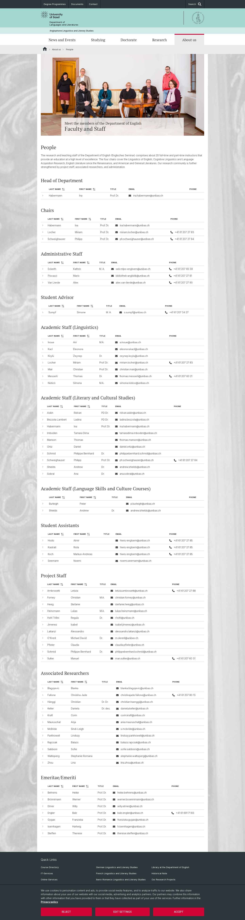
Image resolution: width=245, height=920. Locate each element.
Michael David (79, 638)
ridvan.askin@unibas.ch (133, 412)
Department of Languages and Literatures (64, 23)
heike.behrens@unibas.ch (132, 792)
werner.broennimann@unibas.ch (135, 799)
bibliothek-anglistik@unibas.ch (133, 275)
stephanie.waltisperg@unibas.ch (139, 756)
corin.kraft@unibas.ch (133, 715)
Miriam (78, 232)
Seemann (53, 560)
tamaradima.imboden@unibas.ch (138, 433)
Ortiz (49, 446)
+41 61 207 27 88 (186, 590)
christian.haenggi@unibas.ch (137, 701)
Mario (76, 275)
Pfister (51, 644)
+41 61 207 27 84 (184, 238)
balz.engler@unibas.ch (130, 813)
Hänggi (51, 701)
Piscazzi (52, 275)
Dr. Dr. (105, 701)
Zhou (50, 762)
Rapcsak (52, 742)
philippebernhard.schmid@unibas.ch (140, 453)
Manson (51, 439)
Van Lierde (54, 282)
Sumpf (52, 312)
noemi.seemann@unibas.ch (135, 560)
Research (159, 39)
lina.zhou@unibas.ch (132, 762)
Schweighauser (56, 238)
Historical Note (159, 873)
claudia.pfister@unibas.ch (129, 644)
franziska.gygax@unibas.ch (132, 819)
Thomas (78, 376)
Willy (75, 806)
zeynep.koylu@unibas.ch (134, 355)
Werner (76, 799)
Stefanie (75, 604)
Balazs (74, 742)
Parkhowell (53, 735)
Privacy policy (49, 901)
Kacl (50, 349)
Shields (51, 466)
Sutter (50, 658)
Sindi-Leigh (77, 728)
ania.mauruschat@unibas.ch (136, 722)
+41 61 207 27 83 (184, 232)
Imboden (52, 433)
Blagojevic (53, 688)
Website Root (45, 49)
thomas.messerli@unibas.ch (136, 376)
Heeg (50, 604)
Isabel (74, 624)
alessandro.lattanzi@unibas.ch (132, 631)
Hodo (51, 540)
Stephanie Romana (81, 756)
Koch (50, 553)
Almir (76, 540)
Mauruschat (54, 722)
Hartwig (76, 826)
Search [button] (194, 4)
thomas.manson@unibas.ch (135, 439)
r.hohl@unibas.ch (124, 617)
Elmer (51, 806)
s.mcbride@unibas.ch (133, 728)
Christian (78, 369)
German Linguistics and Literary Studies (117, 867)
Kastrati (52, 547)
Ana (76, 473)
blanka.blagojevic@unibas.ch (137, 688)
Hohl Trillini (53, 617)
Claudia (75, 644)
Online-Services (49, 879)
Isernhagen (54, 826)
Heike (75, 792)
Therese (77, 833)
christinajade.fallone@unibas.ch (138, 695)
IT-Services (47, 873)
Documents (77, 4)
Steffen (52, 833)
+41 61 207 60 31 (186, 658)
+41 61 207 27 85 (183, 540)
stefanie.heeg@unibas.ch (129, 604)
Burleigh (53, 503)
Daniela (75, 708)
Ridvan (77, 412)
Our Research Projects (163, 879)
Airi (75, 342)
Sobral (50, 473)
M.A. (101, 342)
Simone (81, 312)
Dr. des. (106, 708)
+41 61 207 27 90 (183, 282)
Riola (76, 547)
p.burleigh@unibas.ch (142, 503)
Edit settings (122, 911)
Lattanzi (51, 631)
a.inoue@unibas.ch (130, 342)
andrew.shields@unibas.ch (135, 466)
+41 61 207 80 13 (186, 695)
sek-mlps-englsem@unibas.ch (133, 268)
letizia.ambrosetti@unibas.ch (131, 590)
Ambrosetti (53, 590)
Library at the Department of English (170, 867)
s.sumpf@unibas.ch (135, 312)
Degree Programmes (55, 4)
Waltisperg (53, 756)
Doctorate (129, 39)
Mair (50, 369)
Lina (73, 762)
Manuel (75, 658)
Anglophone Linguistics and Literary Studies (72, 30)
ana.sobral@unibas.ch (132, 473)
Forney (51, 597)
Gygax (51, 819)
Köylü (51, 355)
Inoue (51, 342)
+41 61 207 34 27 (179, 312)
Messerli (53, 376)
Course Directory (50, 867)
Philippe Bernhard (84, 453)
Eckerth (52, 268)
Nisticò (51, 382)
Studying (98, 39)
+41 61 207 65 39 (183, 268)
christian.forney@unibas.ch (130, 597)
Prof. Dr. (114, 195)
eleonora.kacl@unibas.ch (134, 349)
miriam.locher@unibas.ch (134, 232)
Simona (77, 382)
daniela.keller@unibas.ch (135, 708)
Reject (66, 911)
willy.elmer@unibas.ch (129, 806)
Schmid (51, 453)
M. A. (102, 268)
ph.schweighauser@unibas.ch (137, 238)
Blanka (74, 688)
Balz (74, 813)
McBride (52, 728)
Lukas (74, 610)
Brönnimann (54, 799)
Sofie (74, 749)
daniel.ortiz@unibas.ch (132, 446)
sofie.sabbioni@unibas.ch (135, 749)
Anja (73, 722)
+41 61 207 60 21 (183, 376)
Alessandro (77, 631)
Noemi (77, 560)
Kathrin (77, 268)
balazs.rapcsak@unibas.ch (136, 742)
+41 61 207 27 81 (183, 275)
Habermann (55, 195)
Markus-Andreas (83, 553)
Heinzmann (53, 610)
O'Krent (51, 638)
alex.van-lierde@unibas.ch (131, 282)
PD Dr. (104, 412)
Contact (93, 4)
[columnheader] (62, 189)
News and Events (62, 39)
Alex (75, 282)
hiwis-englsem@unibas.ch (135, 540)
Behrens (52, 792)
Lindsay (75, 735)
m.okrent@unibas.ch (126, 638)
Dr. (100, 355)
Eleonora (78, 349)
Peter (83, 503)
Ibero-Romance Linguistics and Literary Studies (121, 879)
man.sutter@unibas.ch (127, 658)
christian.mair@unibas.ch (134, 369)
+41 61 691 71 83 (185, 813)
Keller (50, 708)
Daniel (77, 446)
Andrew (78, 466)
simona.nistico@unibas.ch (134, 382)
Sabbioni (52, 749)
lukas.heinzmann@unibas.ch (131, 610)
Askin (50, 412)
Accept (178, 911)
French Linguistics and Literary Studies (116, 873)
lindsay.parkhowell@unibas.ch (137, 735)
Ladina (77, 419)
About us (189, 39)
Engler (51, 813)
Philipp (78, 238)
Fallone (51, 695)
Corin (74, 715)
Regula (75, 617)
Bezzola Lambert (57, 419)
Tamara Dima (81, 433)
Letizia (74, 590)
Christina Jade (79, 695)
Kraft (50, 715)
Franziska (77, 819)
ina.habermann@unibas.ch (148, 195)
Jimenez (52, 624)
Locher (52, 232)
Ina (80, 195)
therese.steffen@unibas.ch (132, 833)
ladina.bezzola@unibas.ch (134, 419)
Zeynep (77, 355)
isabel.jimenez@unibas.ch (130, 624)
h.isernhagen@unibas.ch (131, 826)
